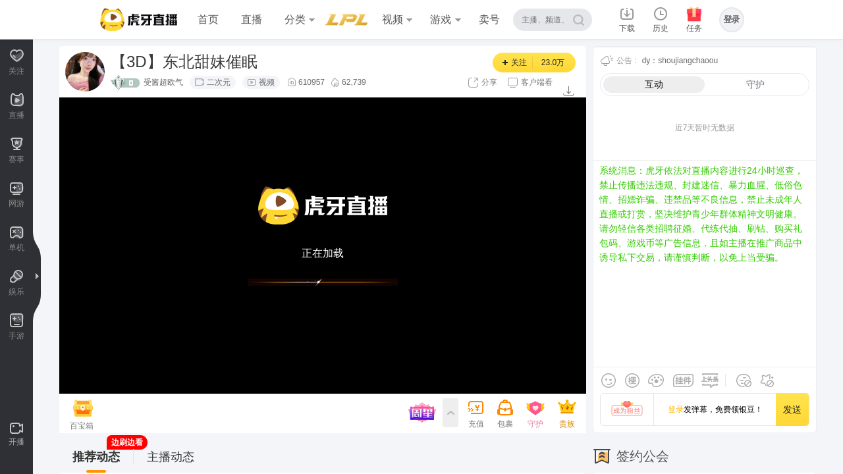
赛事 (343, 19)
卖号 (489, 19)
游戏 (445, 19)
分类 (300, 19)
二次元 (219, 82)
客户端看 (537, 82)
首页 (208, 19)
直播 (251, 19)
